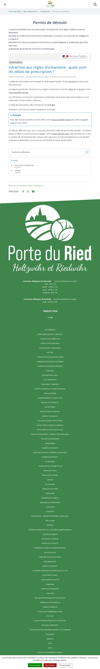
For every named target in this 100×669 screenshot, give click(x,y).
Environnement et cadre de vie (50, 398)
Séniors (50, 480)
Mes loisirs (50, 521)
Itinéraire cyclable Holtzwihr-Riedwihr (50, 548)
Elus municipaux (50, 380)
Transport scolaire (50, 475)
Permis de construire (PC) (50, 602)
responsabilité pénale (18, 92)
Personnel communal (50, 384)
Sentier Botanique (50, 534)
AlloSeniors (50, 484)
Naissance (50, 634)
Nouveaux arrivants (50, 625)
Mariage (50, 639)
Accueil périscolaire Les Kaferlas (50, 425)
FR (51, 317)
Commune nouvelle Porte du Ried (50, 357)
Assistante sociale (50, 575)
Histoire (50, 352)
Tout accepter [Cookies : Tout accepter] (35, 665)
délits (70, 89)
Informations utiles (50, 375)
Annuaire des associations (50, 557)
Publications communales (50, 348)
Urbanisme (50, 584)
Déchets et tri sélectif (50, 402)
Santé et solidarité (50, 566)
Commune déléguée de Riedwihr (50, 366)
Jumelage (50, 371)
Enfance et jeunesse (50, 416)
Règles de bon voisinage (50, 411)
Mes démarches (50, 562)
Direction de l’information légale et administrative (27, 186)
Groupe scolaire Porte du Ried (50, 421)
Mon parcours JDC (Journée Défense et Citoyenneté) (50, 630)
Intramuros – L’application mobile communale (50, 516)
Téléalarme (50, 493)
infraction (72, 81)
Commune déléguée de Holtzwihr (50, 361)
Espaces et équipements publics (50, 652)
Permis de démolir (50, 607)
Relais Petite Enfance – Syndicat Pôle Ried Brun (50, 434)
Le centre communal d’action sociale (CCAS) (50, 571)
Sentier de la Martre (50, 539)
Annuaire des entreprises (50, 502)
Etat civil (50, 616)
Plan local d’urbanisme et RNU (50, 611)
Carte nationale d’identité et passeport (50, 620)
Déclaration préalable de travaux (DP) (50, 598)
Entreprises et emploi (50, 498)
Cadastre (50, 593)
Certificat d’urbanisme (50, 589)
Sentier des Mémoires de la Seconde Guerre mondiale (50, 530)
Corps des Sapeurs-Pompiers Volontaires (50, 452)
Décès (50, 648)
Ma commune (50, 330)
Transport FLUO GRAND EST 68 (50, 466)
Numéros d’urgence (50, 448)
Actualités (50, 507)
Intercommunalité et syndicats (50, 334)
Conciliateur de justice (50, 580)
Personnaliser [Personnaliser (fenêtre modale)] (65, 665)
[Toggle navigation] (5, 4)
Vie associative (50, 552)
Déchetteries (50, 407)
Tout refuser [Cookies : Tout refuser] (50, 665)
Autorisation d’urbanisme (24, 165)
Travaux (18, 170)
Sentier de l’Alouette (50, 543)
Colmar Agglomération (50, 339)
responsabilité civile (60, 133)
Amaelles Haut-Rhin (50, 489)
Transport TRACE (50, 471)
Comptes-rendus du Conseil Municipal (50, 389)
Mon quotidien (50, 393)
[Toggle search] (95, 4)
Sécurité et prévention (50, 439)
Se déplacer (50, 461)
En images (50, 511)
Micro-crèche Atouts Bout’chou (50, 430)
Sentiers (50, 525)
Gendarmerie (50, 443)
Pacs (50, 643)
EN (49, 317)
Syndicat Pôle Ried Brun (50, 343)
